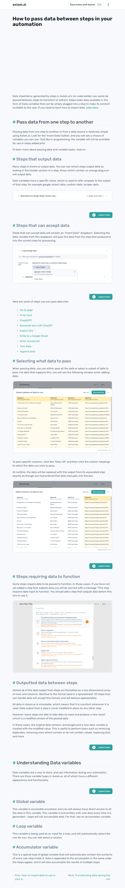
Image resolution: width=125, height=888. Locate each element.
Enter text (26, 315)
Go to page (26, 310)
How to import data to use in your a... (35, 877)
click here (92, 107)
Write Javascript (30, 341)
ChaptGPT (26, 320)
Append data (27, 351)
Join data (25, 346)
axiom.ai (19, 4)
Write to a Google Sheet (34, 335)
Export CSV (26, 330)
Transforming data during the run (89, 877)
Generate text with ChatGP (36, 325)
